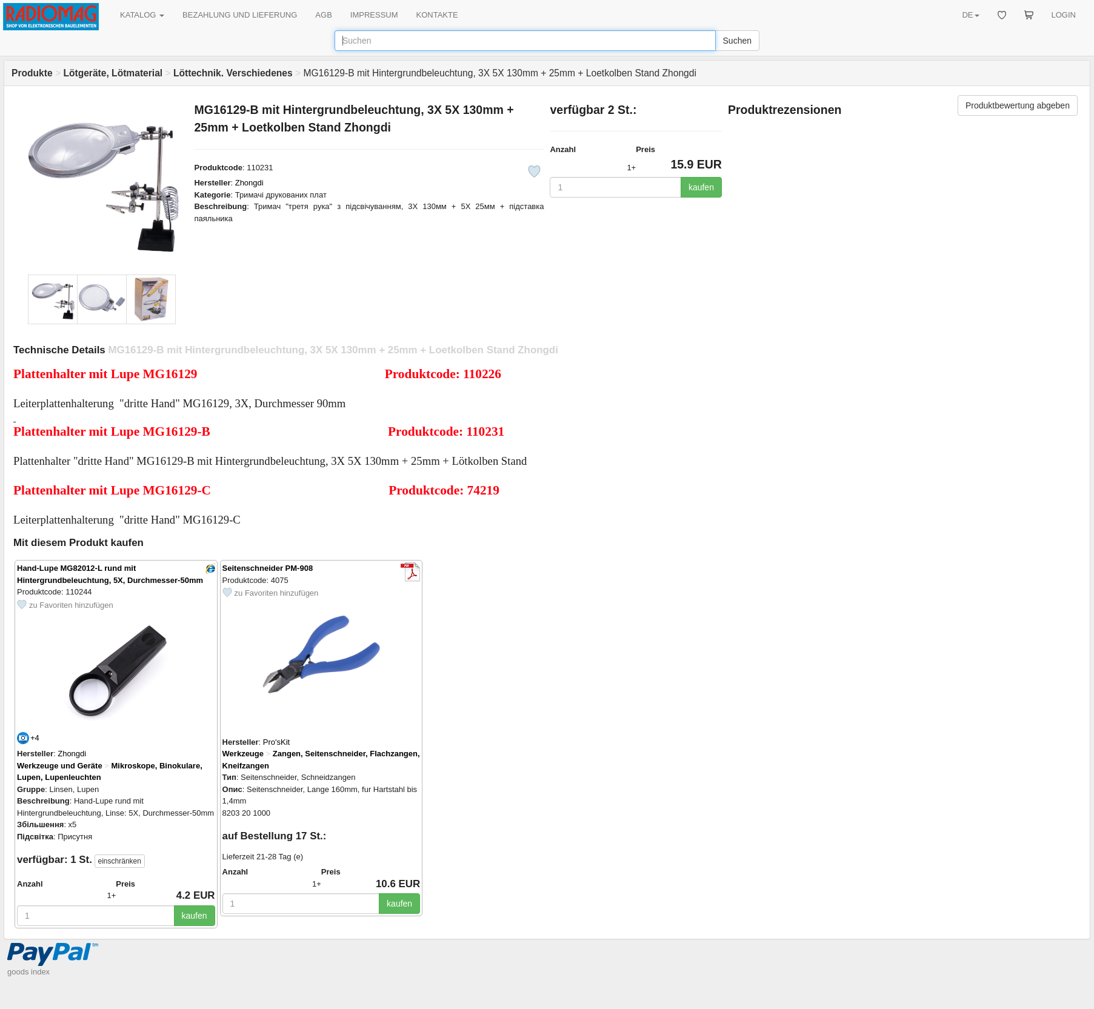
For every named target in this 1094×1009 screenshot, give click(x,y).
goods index (28, 971)
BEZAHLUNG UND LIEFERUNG (239, 14)
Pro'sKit (276, 742)
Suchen (737, 40)
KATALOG (142, 14)
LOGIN (1064, 14)
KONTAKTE (437, 14)
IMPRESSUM (374, 14)
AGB (323, 14)
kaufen (701, 187)
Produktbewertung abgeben (1018, 105)
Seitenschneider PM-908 (267, 568)
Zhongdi (249, 182)
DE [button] (970, 14)
